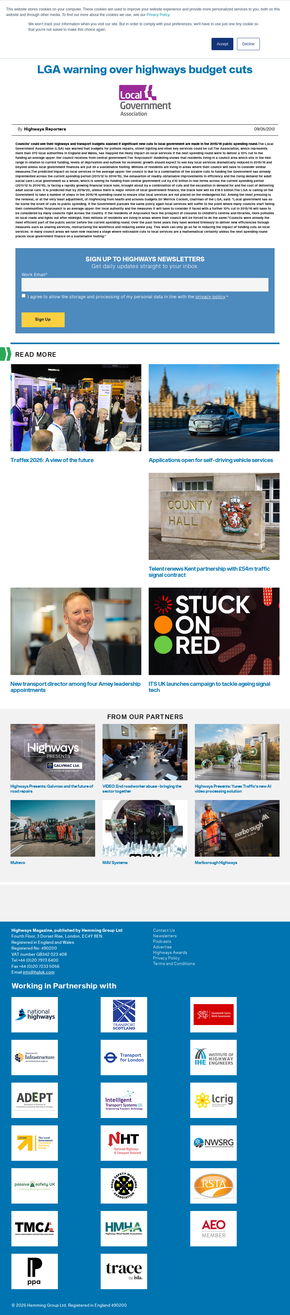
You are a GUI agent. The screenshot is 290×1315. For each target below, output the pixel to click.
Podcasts (162, 942)
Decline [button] (248, 44)
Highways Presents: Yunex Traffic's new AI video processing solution (233, 788)
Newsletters (165, 936)
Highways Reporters (45, 129)
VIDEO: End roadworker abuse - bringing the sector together (142, 788)
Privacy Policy (158, 15)
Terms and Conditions (174, 964)
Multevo (17, 863)
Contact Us (164, 930)
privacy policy (210, 297)
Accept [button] (222, 44)
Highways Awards (170, 953)
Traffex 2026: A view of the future (52, 460)
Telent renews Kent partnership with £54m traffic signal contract (209, 572)
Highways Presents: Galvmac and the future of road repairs (51, 788)
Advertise (162, 947)
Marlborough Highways (216, 863)
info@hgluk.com (38, 972)
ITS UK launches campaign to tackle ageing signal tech (209, 687)
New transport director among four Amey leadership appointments (75, 687)
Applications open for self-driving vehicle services (211, 460)
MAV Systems (115, 863)
